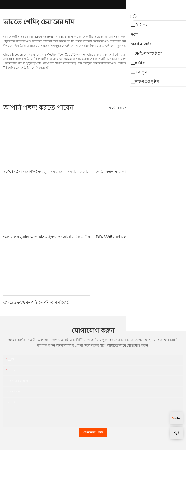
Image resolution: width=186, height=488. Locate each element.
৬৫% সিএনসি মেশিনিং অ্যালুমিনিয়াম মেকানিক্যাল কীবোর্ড (139, 171)
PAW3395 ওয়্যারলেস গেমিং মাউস (122, 237)
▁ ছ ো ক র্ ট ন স (117, 107)
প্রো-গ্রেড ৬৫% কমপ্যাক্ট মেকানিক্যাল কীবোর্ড (36, 302)
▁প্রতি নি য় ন (142, 107)
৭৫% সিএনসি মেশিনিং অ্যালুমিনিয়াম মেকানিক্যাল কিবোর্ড (46, 171)
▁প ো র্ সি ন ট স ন (167, 107)
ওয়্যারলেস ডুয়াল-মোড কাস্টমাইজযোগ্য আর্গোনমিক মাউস (46, 237)
